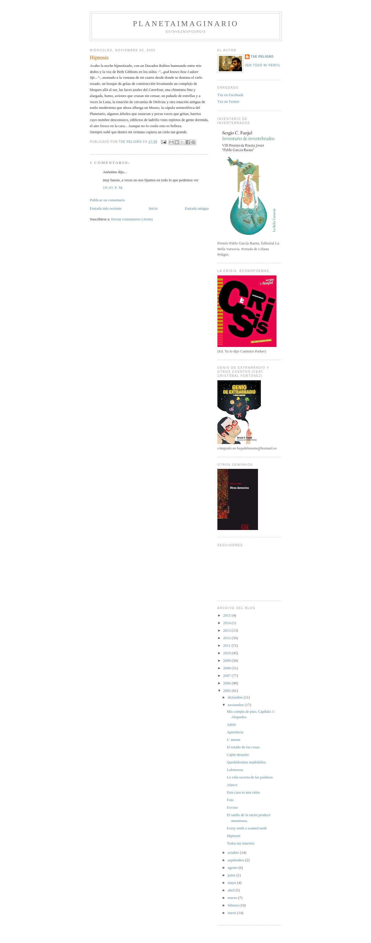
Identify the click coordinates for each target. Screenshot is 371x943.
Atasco (232, 785)
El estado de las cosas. (243, 747)
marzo (233, 898)
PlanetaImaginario (186, 23)
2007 (227, 675)
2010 (227, 653)
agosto (233, 867)
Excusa (232, 807)
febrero (234, 905)
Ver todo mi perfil (263, 65)
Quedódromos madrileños (246, 762)
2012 (227, 638)
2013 (227, 630)
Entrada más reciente (105, 208)
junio (232, 875)
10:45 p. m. (113, 187)
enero (232, 913)
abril (232, 890)
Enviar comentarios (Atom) (132, 219)
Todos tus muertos (240, 843)
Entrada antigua (197, 208)
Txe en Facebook (230, 95)
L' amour (233, 739)
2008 (227, 668)
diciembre (236, 697)
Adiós (231, 724)
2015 (227, 615)
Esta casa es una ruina (243, 792)
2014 (227, 623)
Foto (230, 800)
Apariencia (235, 732)
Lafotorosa (235, 769)
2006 (227, 683)
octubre (234, 852)
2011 (227, 645)
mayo (232, 882)
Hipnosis (233, 836)
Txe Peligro (262, 56)
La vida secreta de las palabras (249, 777)
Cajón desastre (238, 754)
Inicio (153, 208)
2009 (227, 660)
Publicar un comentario (107, 200)
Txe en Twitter (228, 101)
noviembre (236, 705)
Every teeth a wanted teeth (247, 828)
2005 (227, 690)
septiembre (236, 860)
